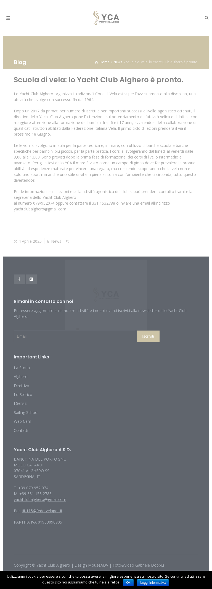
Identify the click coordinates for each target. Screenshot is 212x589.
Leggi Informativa (153, 583)
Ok (128, 583)
